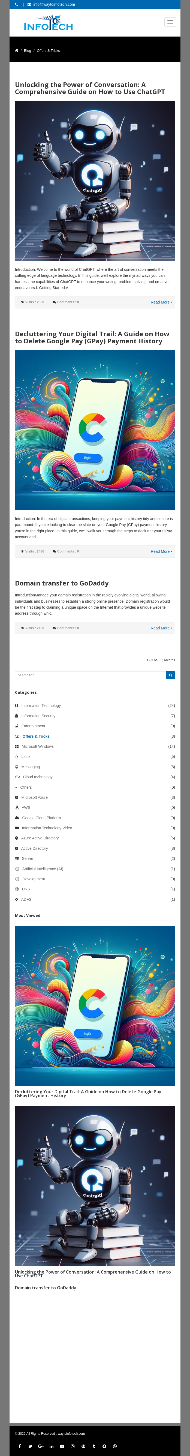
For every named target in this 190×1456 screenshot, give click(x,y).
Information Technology (41, 705)
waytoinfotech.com (71, 1434)
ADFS (26, 899)
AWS (26, 807)
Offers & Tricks (36, 736)
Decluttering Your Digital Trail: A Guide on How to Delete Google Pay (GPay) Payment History (92, 337)
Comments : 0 (68, 302)
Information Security (39, 716)
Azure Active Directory (40, 838)
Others (26, 787)
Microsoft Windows (38, 746)
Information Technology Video (47, 828)
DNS (26, 889)
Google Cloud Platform (41, 818)
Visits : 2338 (34, 302)
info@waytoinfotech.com (54, 4)
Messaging (31, 767)
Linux (26, 756)
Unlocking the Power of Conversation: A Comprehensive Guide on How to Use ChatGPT (90, 88)
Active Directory (34, 848)
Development (34, 879)
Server (27, 858)
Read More (161, 302)
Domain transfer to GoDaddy (62, 582)
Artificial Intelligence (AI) (42, 869)
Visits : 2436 (34, 551)
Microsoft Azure (35, 797)
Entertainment (33, 726)
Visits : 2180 (34, 628)
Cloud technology (38, 777)
